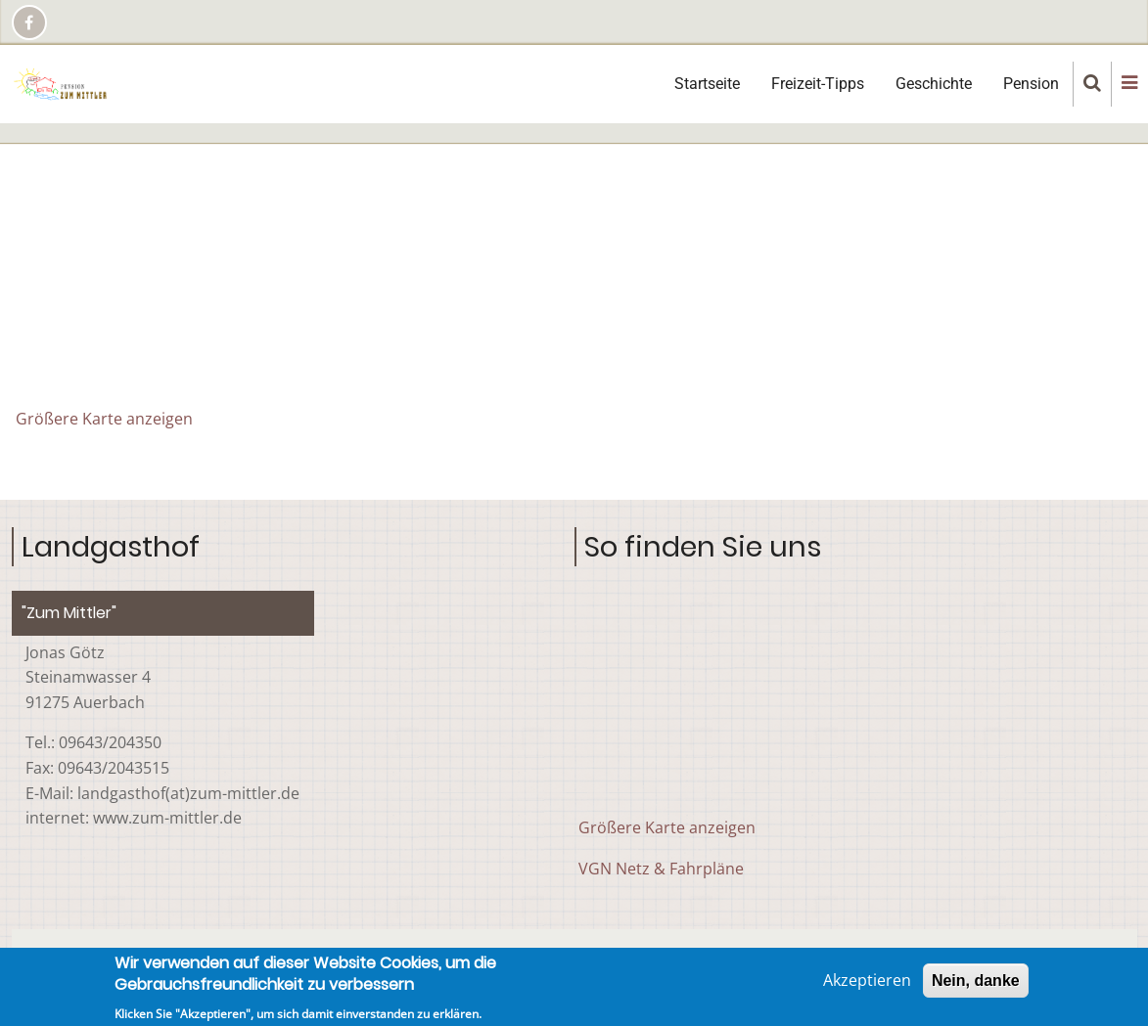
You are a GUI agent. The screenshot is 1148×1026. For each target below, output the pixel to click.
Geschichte (933, 83)
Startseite (707, 83)
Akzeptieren (867, 980)
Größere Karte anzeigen (104, 418)
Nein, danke (976, 980)
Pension (1031, 83)
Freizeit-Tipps (817, 83)
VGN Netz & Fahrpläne (661, 868)
